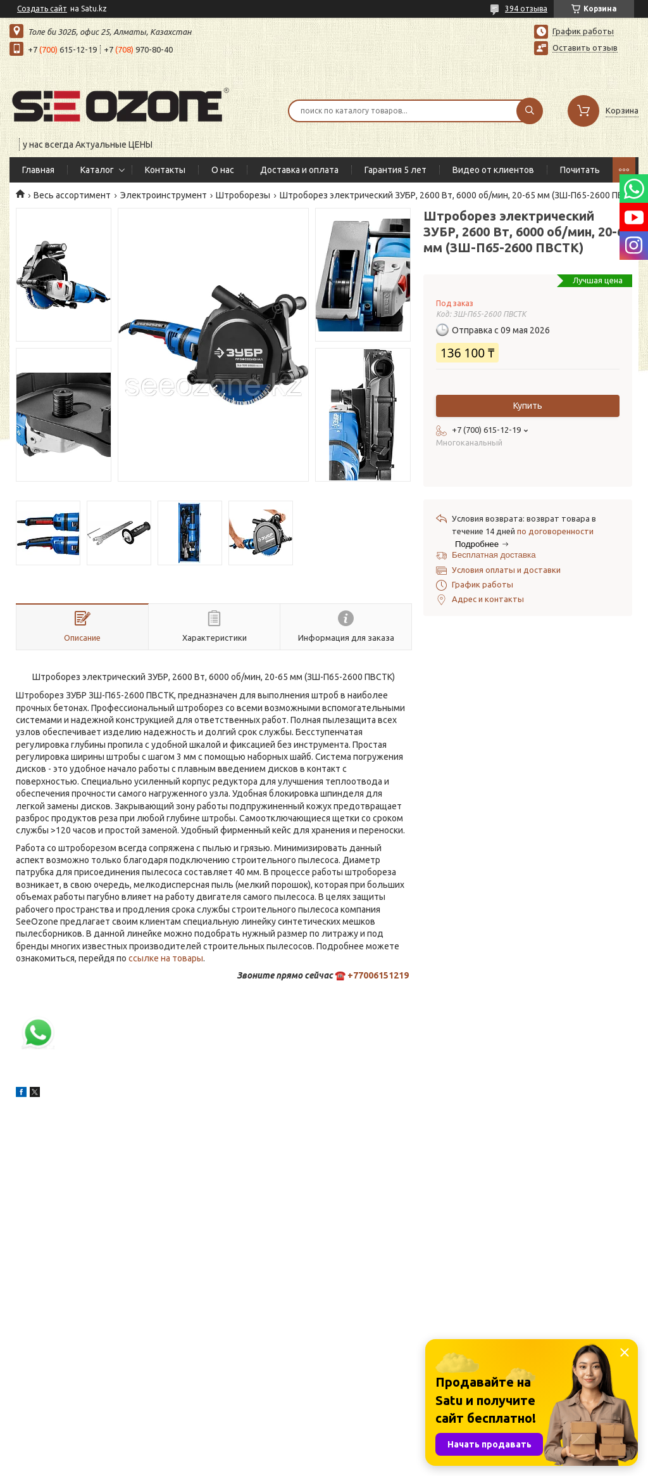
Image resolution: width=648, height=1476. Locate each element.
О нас (222, 169)
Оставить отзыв (585, 47)
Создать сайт (42, 8)
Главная (38, 169)
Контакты (165, 169)
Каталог (97, 169)
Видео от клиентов (493, 169)
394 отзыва (526, 8)
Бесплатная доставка (494, 555)
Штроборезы (243, 195)
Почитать (580, 169)
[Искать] (529, 111)
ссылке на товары (165, 958)
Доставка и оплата (299, 169)
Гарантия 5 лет (395, 169)
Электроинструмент (163, 195)
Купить (527, 406)
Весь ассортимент (72, 195)
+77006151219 (378, 975)
